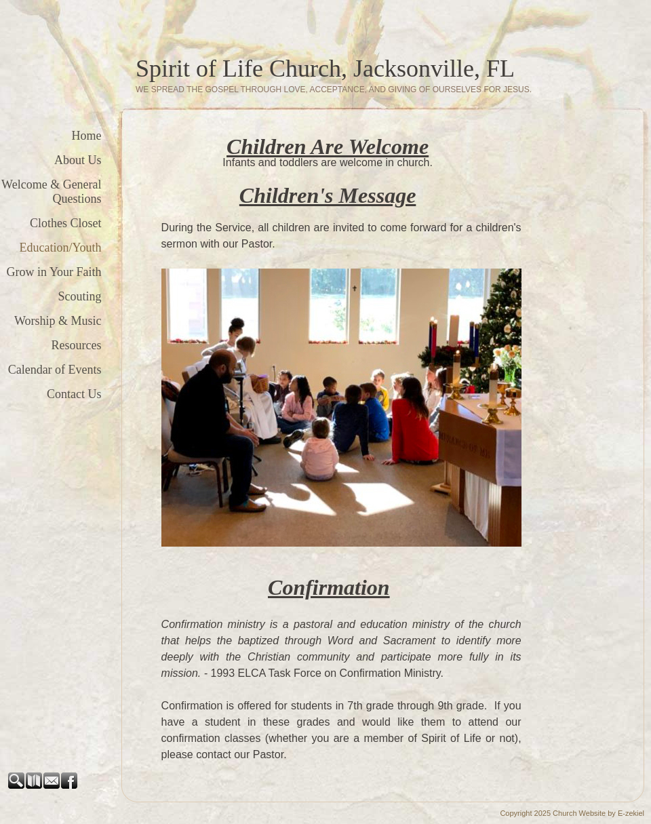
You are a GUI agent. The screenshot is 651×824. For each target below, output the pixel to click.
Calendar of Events (55, 369)
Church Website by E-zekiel (598, 813)
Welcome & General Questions (51, 191)
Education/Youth (60, 247)
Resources (77, 345)
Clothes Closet (66, 223)
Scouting (80, 296)
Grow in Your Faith (54, 272)
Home (87, 135)
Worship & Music (58, 321)
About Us (78, 160)
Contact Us (74, 394)
